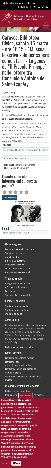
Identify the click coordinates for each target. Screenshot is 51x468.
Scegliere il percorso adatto (18, 294)
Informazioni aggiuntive (15, 158)
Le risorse (10, 291)
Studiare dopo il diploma (17, 310)
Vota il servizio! (10, 197)
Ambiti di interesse (14, 257)
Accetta (6, 465)
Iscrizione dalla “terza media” (19, 357)
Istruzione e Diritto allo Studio (29, 17)
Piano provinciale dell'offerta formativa (24, 394)
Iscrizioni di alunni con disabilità (20, 368)
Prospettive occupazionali (17, 272)
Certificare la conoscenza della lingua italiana (23, 378)
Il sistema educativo (15, 260)
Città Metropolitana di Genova (19, 2)
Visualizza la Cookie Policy (14, 459)
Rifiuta (16, 465)
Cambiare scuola (13, 372)
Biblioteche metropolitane (18, 390)
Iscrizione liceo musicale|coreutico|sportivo (18, 363)
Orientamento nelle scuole (18, 268)
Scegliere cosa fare (14, 253)
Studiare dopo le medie (16, 306)
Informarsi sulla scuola (16, 287)
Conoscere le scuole (14, 264)
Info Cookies (26, 397)
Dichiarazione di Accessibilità (19, 347)
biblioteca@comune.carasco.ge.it (16, 232)
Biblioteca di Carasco (25, 164)
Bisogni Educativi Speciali (17, 283)
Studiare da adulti (14, 313)
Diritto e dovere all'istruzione (19, 249)
